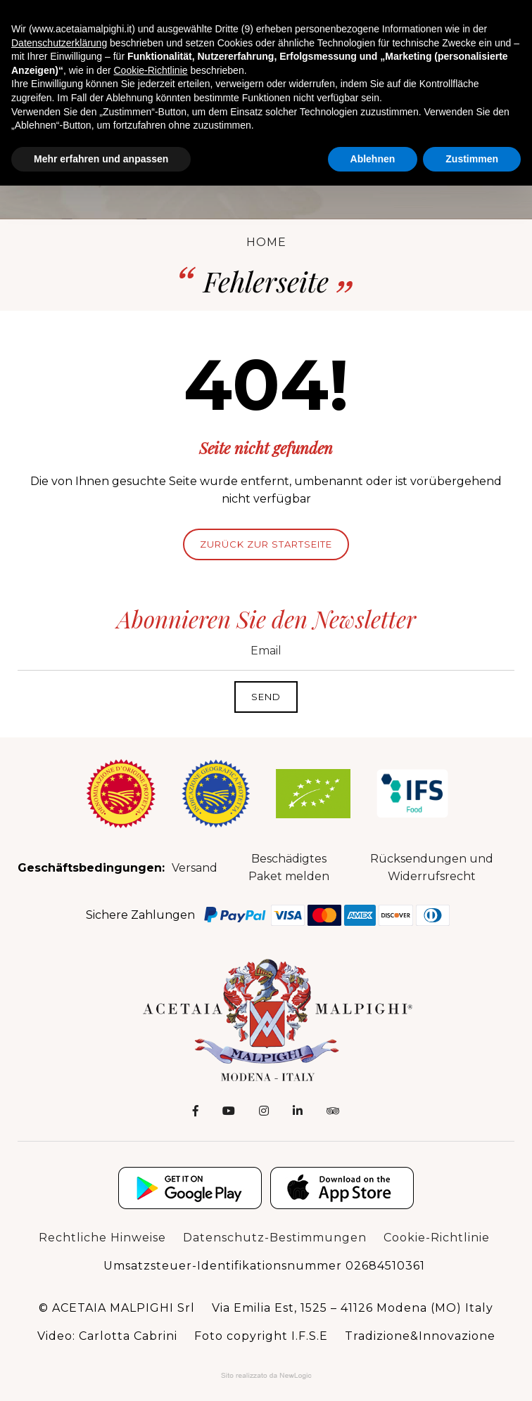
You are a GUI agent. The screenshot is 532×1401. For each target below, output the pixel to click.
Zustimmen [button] (471, 158)
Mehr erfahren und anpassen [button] (101, 158)
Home (266, 242)
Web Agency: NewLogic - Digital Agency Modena (266, 1375)
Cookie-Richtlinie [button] (150, 70)
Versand (194, 867)
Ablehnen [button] (372, 158)
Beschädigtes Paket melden (288, 867)
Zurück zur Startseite (266, 544)
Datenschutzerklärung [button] (59, 43)
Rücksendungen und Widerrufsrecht (431, 867)
